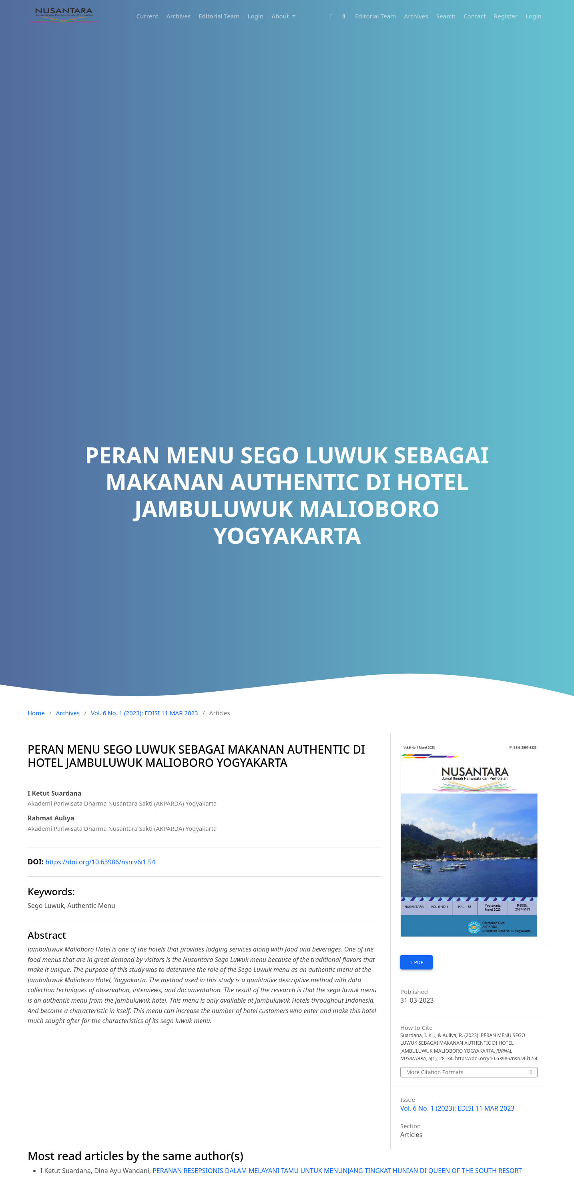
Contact (475, 16)
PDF (418, 962)
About (280, 16)
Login (256, 16)
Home (36, 713)
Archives (179, 16)
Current (147, 16)
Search (446, 16)
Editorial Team (219, 16)
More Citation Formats (435, 1072)
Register (506, 16)
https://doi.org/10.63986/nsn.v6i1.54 (100, 862)
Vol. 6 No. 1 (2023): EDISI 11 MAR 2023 (144, 713)
